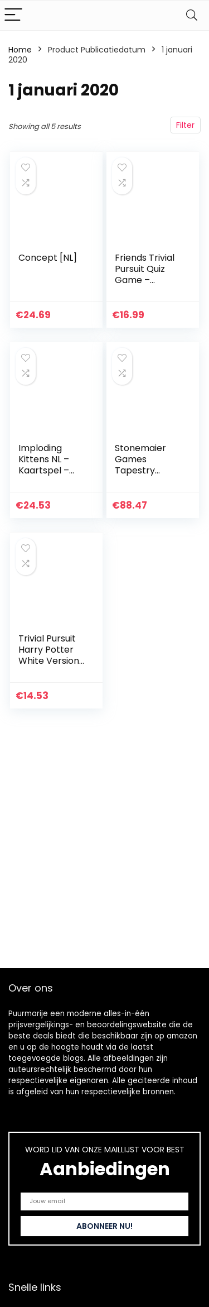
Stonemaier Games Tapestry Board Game (143, 465)
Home (20, 49)
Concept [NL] (47, 257)
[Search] (191, 15)
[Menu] (13, 15)
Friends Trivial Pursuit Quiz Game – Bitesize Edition (147, 274)
